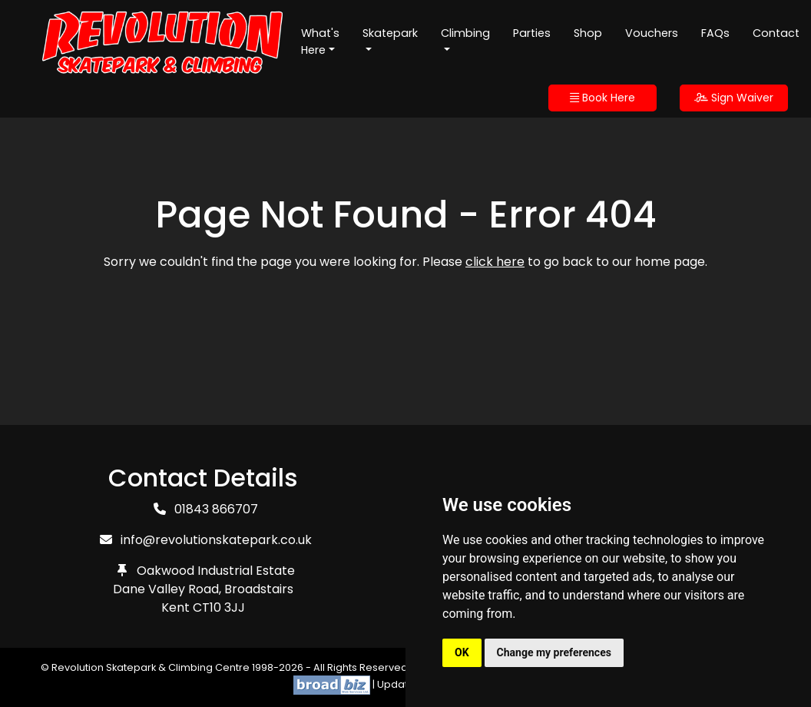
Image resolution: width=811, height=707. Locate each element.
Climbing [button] (465, 33)
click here (495, 262)
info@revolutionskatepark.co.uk (216, 540)
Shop (588, 33)
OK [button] (462, 652)
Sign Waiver (733, 97)
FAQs (715, 33)
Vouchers (651, 33)
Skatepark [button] (390, 33)
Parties (532, 33)
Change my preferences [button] (554, 652)
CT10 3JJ (219, 607)
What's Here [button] (320, 41)
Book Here (602, 97)
